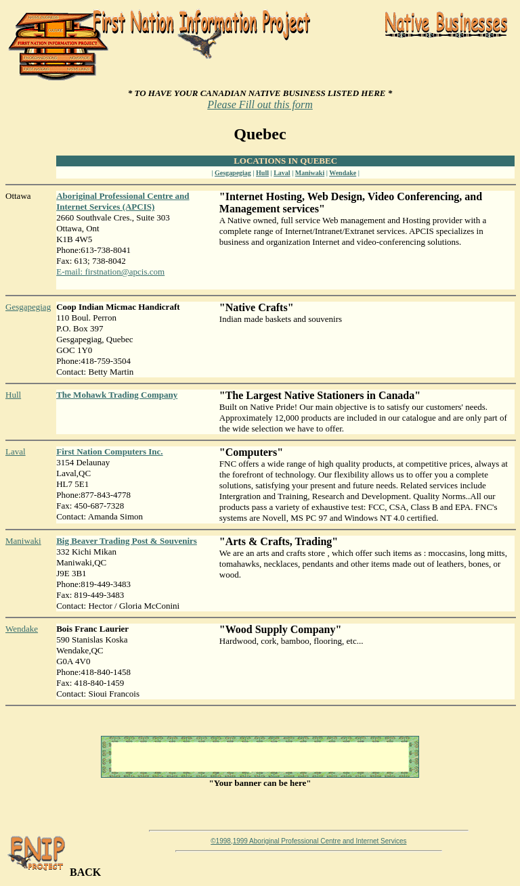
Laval (282, 173)
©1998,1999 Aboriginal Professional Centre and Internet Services (308, 841)
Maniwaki (309, 173)
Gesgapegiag (233, 173)
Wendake (342, 173)
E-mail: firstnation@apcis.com (110, 271)
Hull (262, 173)
